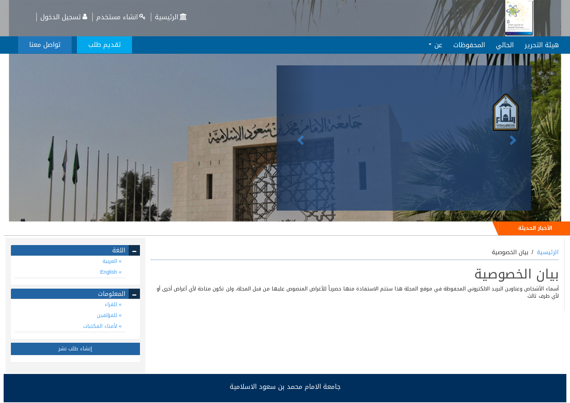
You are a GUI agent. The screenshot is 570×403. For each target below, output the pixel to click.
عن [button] (435, 45)
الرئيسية (172, 17)
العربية (111, 261)
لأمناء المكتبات (101, 326)
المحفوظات (469, 45)
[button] (296, 138)
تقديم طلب (104, 44)
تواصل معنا (45, 44)
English (109, 272)
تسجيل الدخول (64, 17)
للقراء (112, 304)
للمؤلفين (108, 315)
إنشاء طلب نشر (75, 349)
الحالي (505, 45)
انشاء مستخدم (121, 17)
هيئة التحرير (542, 45)
